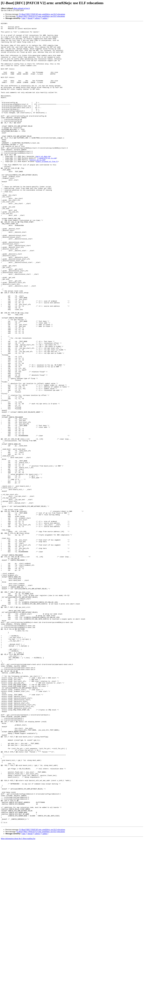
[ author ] (45, 18)
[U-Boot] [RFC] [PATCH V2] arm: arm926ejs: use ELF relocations (40, 16)
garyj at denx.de (43, 183)
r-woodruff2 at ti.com (47, 185)
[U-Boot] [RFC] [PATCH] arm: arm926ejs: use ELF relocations (42, 14)
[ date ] (23, 18)
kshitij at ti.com (37, 187)
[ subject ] (37, 18)
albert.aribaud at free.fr (21, 8)
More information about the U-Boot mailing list (18, 999)
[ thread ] (30, 18)
